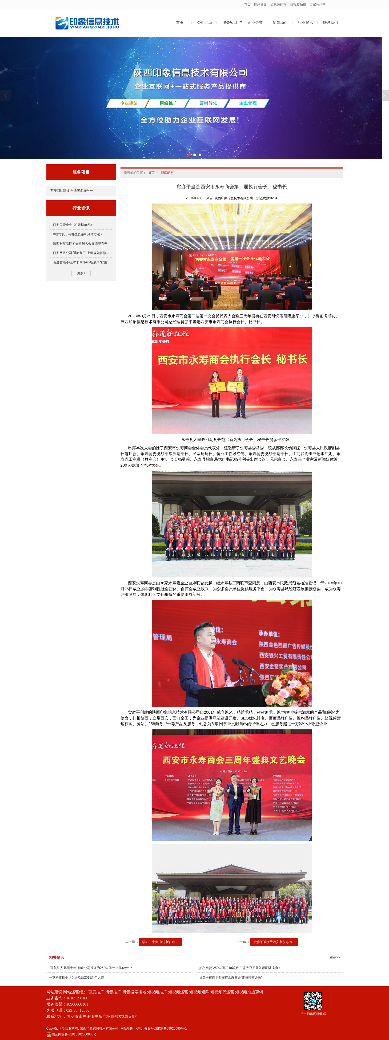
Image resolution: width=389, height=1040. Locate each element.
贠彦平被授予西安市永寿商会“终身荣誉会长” (230, 977)
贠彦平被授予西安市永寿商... (274, 942)
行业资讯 (305, 22)
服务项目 (229, 22)
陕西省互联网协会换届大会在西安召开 (80, 243)
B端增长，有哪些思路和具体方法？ (78, 234)
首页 (247, 4)
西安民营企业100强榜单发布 (73, 225)
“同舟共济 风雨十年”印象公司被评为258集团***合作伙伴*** (90, 968)
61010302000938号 (71, 1034)
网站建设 (260, 4)
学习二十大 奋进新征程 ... (160, 942)
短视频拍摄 (298, 4)
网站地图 (127, 1028)
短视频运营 (278, 4)
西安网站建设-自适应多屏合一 (71, 191)
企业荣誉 (255, 22)
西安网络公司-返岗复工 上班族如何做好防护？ (82, 253)
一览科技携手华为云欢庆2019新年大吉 (76, 977)
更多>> (335, 957)
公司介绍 (204, 22)
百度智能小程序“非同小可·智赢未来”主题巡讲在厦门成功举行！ (82, 262)
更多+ (81, 273)
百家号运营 (318, 4)
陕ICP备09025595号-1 (171, 1028)
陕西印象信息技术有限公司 (99, 1028)
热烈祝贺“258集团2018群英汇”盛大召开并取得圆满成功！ (240, 968)
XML (138, 1028)
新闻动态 (280, 22)
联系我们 (330, 22)
